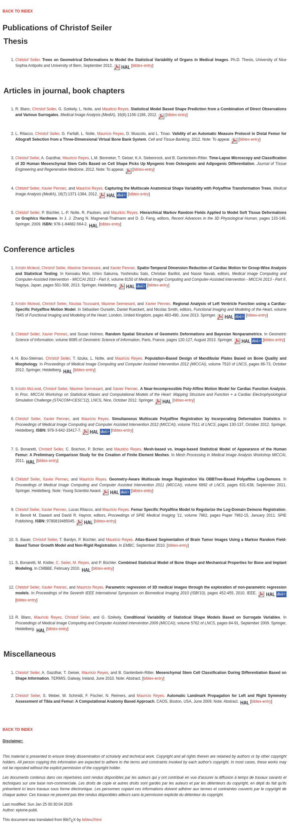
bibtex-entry (142, 65)
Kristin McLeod (28, 389)
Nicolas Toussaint (84, 303)
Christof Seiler (27, 60)
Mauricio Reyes (115, 109)
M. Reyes (81, 562)
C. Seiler (63, 562)
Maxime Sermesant (84, 268)
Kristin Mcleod (27, 268)
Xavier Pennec (53, 188)
